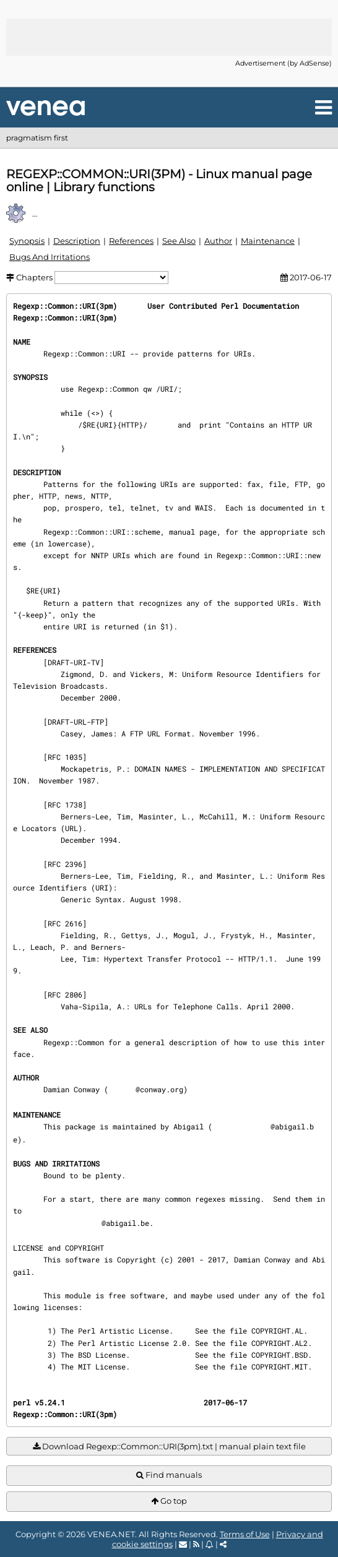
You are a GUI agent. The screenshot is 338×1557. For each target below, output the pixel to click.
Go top (169, 1501)
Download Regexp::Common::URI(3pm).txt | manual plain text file (169, 1447)
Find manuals (169, 1475)
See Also (179, 241)
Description (76, 241)
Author (218, 241)
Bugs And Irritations (49, 257)
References (131, 241)
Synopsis (27, 241)
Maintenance (268, 241)
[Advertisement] (169, 37)
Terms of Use (245, 1534)
